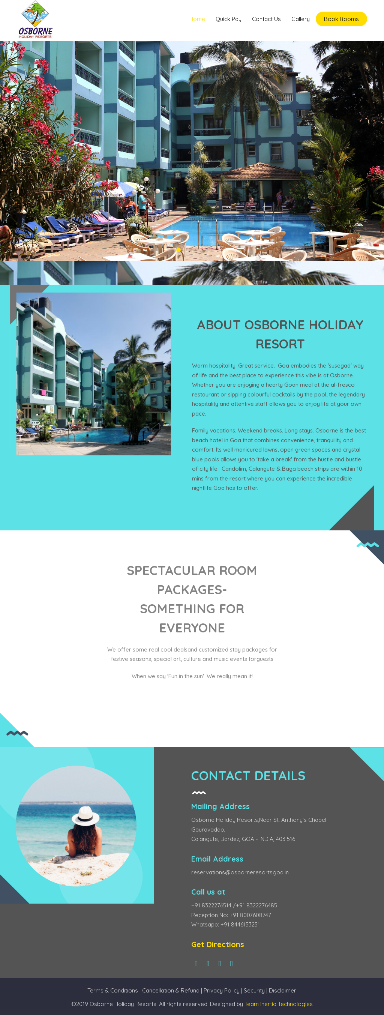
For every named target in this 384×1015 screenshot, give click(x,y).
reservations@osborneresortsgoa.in (240, 872)
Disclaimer (282, 990)
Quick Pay (229, 19)
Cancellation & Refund (171, 990)
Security (255, 990)
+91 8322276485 (256, 905)
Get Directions (217, 944)
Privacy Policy (222, 990)
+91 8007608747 (250, 915)
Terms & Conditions (112, 990)
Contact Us (266, 19)
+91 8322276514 (212, 905)
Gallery (300, 19)
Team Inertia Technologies (278, 1003)
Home (197, 19)
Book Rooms (341, 19)
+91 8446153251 (240, 924)
